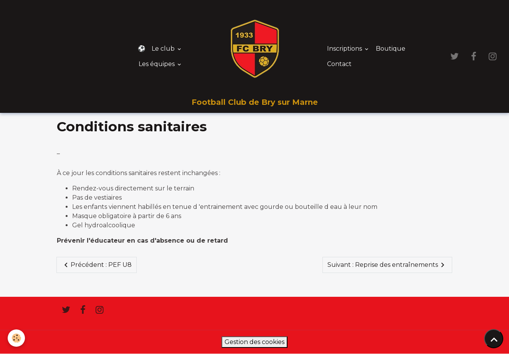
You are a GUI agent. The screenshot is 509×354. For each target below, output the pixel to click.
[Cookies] (16, 338)
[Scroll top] (493, 338)
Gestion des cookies (254, 342)
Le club (164, 48)
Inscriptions (345, 48)
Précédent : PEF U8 (96, 265)
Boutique (390, 48)
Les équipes (157, 64)
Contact (339, 64)
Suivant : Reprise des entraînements (387, 265)
